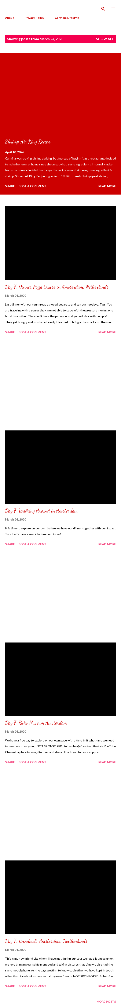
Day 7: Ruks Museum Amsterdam (36, 723)
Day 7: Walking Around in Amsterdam (41, 511)
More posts (106, 1001)
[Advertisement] (60, 383)
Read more (107, 186)
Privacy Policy (34, 17)
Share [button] (10, 186)
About (9, 17)
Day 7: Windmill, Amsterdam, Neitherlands (46, 941)
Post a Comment (32, 186)
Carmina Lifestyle (67, 17)
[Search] (103, 7)
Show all (105, 39)
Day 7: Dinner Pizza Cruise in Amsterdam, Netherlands (57, 287)
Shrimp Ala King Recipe (27, 142)
